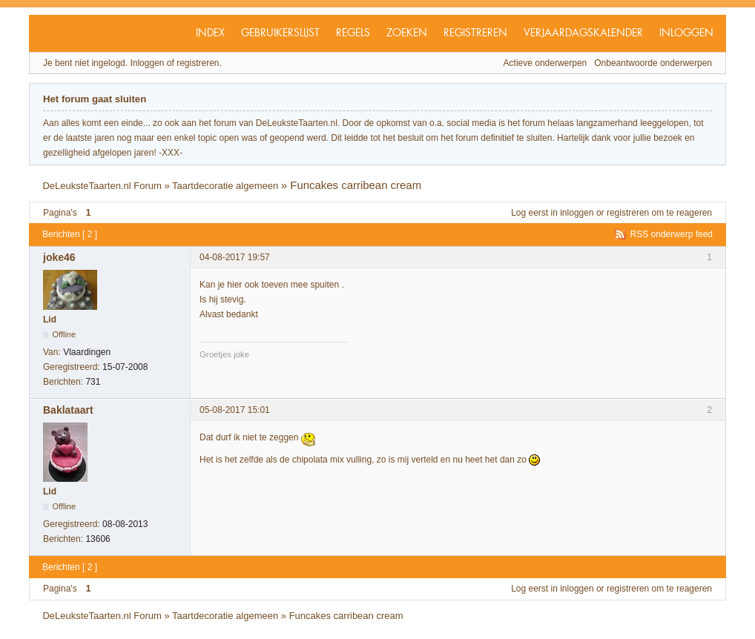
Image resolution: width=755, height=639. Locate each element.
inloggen (576, 213)
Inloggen (686, 33)
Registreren (475, 33)
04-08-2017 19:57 (235, 257)
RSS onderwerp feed (671, 234)
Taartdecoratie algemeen (225, 185)
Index (210, 33)
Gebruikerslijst (280, 33)
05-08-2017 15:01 (235, 410)
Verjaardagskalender (583, 33)
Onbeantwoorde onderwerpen (653, 63)
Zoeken (406, 33)
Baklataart (68, 410)
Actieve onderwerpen (545, 63)
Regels (353, 33)
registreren (628, 213)
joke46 (59, 257)
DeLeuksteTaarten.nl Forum (101, 185)
